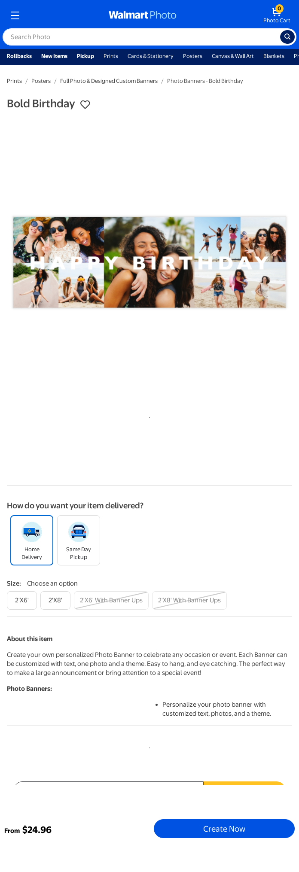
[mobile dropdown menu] (15, 15)
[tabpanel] (149, 262)
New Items (54, 56)
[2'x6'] (22, 600)
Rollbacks (19, 56)
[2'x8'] (55, 600)
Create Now (224, 828)
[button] (85, 104)
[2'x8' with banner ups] (189, 600)
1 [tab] (147, 416)
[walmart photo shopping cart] (277, 15)
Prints (111, 56)
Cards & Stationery (151, 56)
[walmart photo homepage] (142, 15)
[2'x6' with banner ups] (111, 600)
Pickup (85, 56)
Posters (192, 56)
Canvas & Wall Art (233, 56)
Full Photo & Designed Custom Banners (109, 81)
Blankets (273, 56)
